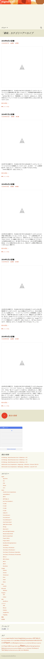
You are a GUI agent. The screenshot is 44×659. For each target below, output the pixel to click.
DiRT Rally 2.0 (6, 499)
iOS (4, 481)
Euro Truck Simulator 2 (8, 501)
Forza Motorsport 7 (7, 519)
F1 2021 (4, 510)
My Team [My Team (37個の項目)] (29, 643)
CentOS (4, 586)
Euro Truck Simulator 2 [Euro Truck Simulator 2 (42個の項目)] (6, 640)
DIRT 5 (4, 496)
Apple (2, 476)
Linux (2, 584)
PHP (4, 594)
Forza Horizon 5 (6, 517)
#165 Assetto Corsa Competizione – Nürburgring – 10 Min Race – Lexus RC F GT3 (19, 466)
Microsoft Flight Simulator (8, 531)
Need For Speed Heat (8, 536)
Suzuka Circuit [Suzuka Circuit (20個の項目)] (23, 648)
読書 (18, 116)
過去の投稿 (9, 415)
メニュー (3, 27)
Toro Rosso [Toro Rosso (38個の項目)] (10, 650)
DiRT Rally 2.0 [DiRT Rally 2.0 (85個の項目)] (36, 638)
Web (2, 599)
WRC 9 (4, 563)
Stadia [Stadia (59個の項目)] (19, 648)
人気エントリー (4, 427)
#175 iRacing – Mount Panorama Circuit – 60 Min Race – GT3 (14, 459)
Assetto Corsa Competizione (9, 492)
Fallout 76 (5, 513)
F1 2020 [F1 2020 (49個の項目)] (14, 640)
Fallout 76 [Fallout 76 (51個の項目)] (19, 640)
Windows (5, 590)
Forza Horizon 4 (6, 515)
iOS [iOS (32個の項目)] (12, 643)
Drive (4, 577)
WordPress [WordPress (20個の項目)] (16, 650)
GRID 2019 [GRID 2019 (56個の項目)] (36, 640)
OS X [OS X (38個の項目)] (2, 646)
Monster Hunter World (8, 533)
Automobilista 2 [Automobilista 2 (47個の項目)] (29, 638)
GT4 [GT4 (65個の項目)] (2, 643)
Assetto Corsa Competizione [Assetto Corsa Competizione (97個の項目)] (18, 638)
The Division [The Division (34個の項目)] (29, 648)
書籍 (13, 43)
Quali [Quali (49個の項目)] (19, 646)
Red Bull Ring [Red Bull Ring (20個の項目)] (12, 648)
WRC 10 (4, 556)
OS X (4, 487)
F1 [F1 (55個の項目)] (12, 640)
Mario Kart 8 (5, 529)
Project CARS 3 (6, 540)
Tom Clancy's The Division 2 (9, 550)
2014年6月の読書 (7, 184)
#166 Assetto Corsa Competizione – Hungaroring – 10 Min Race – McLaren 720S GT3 (19, 464)
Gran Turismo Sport (7, 522)
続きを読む (5, 103)
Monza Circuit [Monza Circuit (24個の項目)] (24, 643)
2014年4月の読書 (7, 337)
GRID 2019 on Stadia (7, 524)
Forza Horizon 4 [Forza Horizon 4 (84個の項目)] (30, 640)
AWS (4, 605)
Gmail (4, 579)
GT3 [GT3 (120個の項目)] (41, 640)
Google (3, 568)
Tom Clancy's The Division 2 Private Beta (12, 554)
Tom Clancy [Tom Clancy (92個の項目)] (4, 650)
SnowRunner (6, 545)
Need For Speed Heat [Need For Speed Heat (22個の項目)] (37, 643)
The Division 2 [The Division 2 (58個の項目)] (35, 648)
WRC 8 (4, 561)
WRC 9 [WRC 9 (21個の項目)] (22, 650)
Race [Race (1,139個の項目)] (22, 645)
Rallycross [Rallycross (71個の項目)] (4, 648)
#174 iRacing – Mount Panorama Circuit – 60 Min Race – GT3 (14, 462)
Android (4, 570)
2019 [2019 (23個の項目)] (2, 638)
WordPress (5, 601)
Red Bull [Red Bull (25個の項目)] (8, 648)
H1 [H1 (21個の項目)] (10, 643)
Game (2, 490)
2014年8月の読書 (7, 41)
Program (3, 592)
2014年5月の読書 (7, 260)
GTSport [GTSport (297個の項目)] (7, 643)
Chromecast (5, 575)
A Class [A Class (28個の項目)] (5, 638)
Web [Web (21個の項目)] (13, 650)
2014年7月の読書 (7, 114)
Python (4, 597)
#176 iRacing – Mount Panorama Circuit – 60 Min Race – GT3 (14, 457)
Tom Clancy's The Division (8, 547)
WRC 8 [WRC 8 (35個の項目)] (20, 650)
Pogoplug (5, 614)
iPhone (4, 485)
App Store (5, 478)
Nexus (4, 582)
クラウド (3, 603)
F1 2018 (4, 503)
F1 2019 (4, 506)
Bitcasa (4, 607)
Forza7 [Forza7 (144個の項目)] (23, 640)
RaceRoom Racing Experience (9, 543)
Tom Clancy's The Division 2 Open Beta (11, 552)
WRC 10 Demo (6, 559)
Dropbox (5, 610)
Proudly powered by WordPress (8, 656)
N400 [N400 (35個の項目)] (33, 643)
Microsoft (3, 588)
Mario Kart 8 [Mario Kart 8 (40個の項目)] (19, 643)
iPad (4, 483)
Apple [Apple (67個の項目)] (7, 638)
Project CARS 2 (6, 538)
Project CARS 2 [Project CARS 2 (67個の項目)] (7, 646)
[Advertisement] (22, 14)
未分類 (3, 619)
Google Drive (6, 612)
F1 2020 (4, 508)
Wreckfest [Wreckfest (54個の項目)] (26, 650)
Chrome (4, 572)
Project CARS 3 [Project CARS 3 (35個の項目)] (15, 646)
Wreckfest (5, 566)
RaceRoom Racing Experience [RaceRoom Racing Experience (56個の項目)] (32, 646)
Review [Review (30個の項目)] (16, 648)
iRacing (4, 526)
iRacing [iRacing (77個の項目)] (15, 643)
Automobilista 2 (6, 494)
